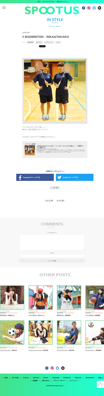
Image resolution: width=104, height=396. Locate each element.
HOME (6, 377)
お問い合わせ (45, 380)
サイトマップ (73, 380)
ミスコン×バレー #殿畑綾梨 (93, 350)
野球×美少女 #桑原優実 (63, 315)
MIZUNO (30, 42)
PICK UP (45, 377)
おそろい (39, 42)
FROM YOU (78, 377)
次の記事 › (61, 201)
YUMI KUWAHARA (68, 312)
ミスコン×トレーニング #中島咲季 (38, 350)
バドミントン (49, 42)
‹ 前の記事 (49, 201)
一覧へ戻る (55, 187)
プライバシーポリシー (59, 380)
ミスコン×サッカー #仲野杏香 (65, 350)
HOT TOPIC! (15, 377)
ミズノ (58, 42)
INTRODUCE (67, 377)
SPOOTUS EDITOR (12, 312)
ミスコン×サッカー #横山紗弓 (8, 350)
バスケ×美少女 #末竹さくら (36, 315)
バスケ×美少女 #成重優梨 (92, 315)
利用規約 (35, 380)
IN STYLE (26, 377)
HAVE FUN (36, 377)
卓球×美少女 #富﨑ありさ (7, 315)
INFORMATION (90, 377)
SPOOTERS (55, 377)
